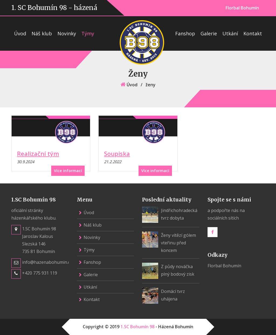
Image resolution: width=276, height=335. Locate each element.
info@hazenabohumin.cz (47, 262)
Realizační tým (38, 153)
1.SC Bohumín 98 (137, 327)
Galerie (209, 33)
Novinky (66, 33)
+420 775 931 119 (39, 273)
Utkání (230, 33)
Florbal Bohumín (242, 8)
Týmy (87, 33)
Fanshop (185, 33)
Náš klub (42, 33)
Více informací (68, 170)
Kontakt (252, 33)
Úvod (20, 33)
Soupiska (117, 153)
